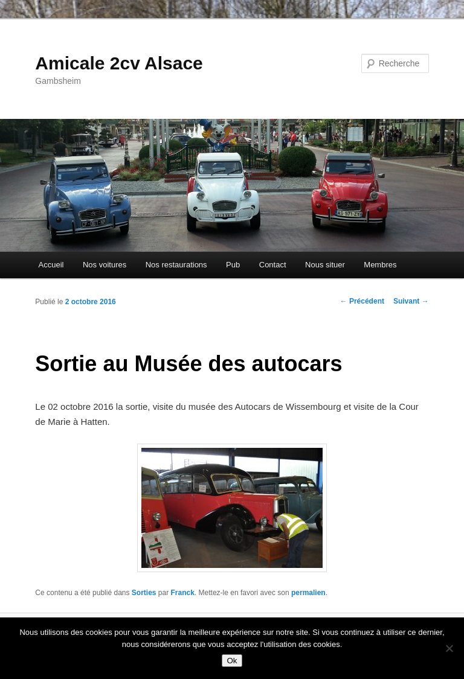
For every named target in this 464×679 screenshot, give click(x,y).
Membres (380, 264)
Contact (272, 264)
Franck (183, 592)
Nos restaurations (176, 264)
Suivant (411, 301)
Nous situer (325, 264)
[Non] (449, 648)
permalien (308, 592)
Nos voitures (104, 264)
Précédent (362, 301)
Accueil (51, 264)
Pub (233, 264)
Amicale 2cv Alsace (118, 63)
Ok (232, 660)
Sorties (144, 592)
